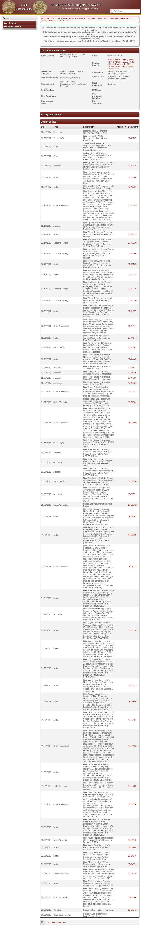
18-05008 (132, 897)
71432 (117, 62)
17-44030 (132, 300)
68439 (124, 60)
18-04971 (132, 864)
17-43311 (132, 234)
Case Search (10, 23)
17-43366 (132, 253)
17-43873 (132, 275)
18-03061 (132, 517)
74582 (111, 68)
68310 (117, 60)
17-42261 (132, 187)
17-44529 (132, 373)
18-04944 (132, 847)
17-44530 (132, 378)
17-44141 (132, 326)
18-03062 (132, 535)
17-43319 (132, 243)
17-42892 (132, 205)
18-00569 (132, 423)
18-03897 (132, 720)
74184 (111, 66)
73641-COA (113, 64)
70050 (131, 60)
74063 (129, 64)
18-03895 (132, 702)
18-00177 (132, 391)
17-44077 (132, 311)
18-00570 (132, 481)
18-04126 (132, 746)
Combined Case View (56, 922)
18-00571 (132, 494)
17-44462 (132, 347)
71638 (124, 62)
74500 (124, 66)
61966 (111, 60)
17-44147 (132, 338)
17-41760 (132, 177)
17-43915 (132, 289)
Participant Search (12, 26)
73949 (123, 64)
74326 (117, 66)
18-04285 (132, 786)
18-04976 (132, 874)
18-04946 (132, 856)
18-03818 (132, 630)
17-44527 (132, 367)
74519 (131, 66)
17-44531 (132, 383)
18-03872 (132, 685)
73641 (131, 62)
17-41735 (132, 138)
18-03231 (132, 566)
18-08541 (132, 910)
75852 (117, 68)
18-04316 (132, 804)
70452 (111, 62)
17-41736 (132, 166)
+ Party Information (51, 114)
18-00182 (132, 402)
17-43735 (132, 264)
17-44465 (132, 359)
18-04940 (132, 840)
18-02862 (132, 505)
